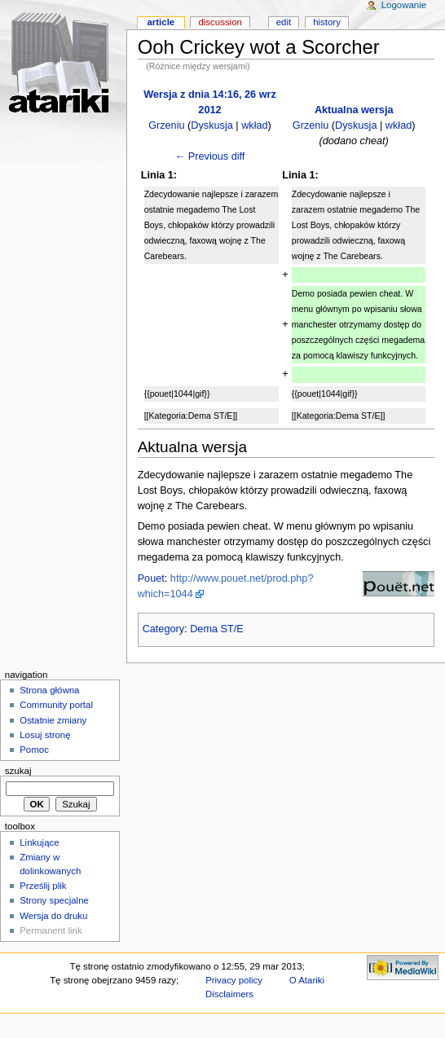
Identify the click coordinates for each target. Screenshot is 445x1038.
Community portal (56, 705)
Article (160, 22)
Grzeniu (166, 125)
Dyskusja (211, 125)
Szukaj (18, 771)
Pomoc (34, 749)
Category (163, 629)
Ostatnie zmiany (53, 720)
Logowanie (403, 5)
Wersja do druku (53, 916)
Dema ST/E (217, 629)
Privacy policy (233, 980)
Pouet (151, 578)
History (327, 22)
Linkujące (39, 842)
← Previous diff (210, 156)
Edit (283, 22)
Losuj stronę (45, 735)
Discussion (219, 22)
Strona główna (49, 690)
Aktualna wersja (354, 110)
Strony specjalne (54, 900)
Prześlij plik (43, 886)
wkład (254, 125)
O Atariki (306, 980)
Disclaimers (229, 994)
